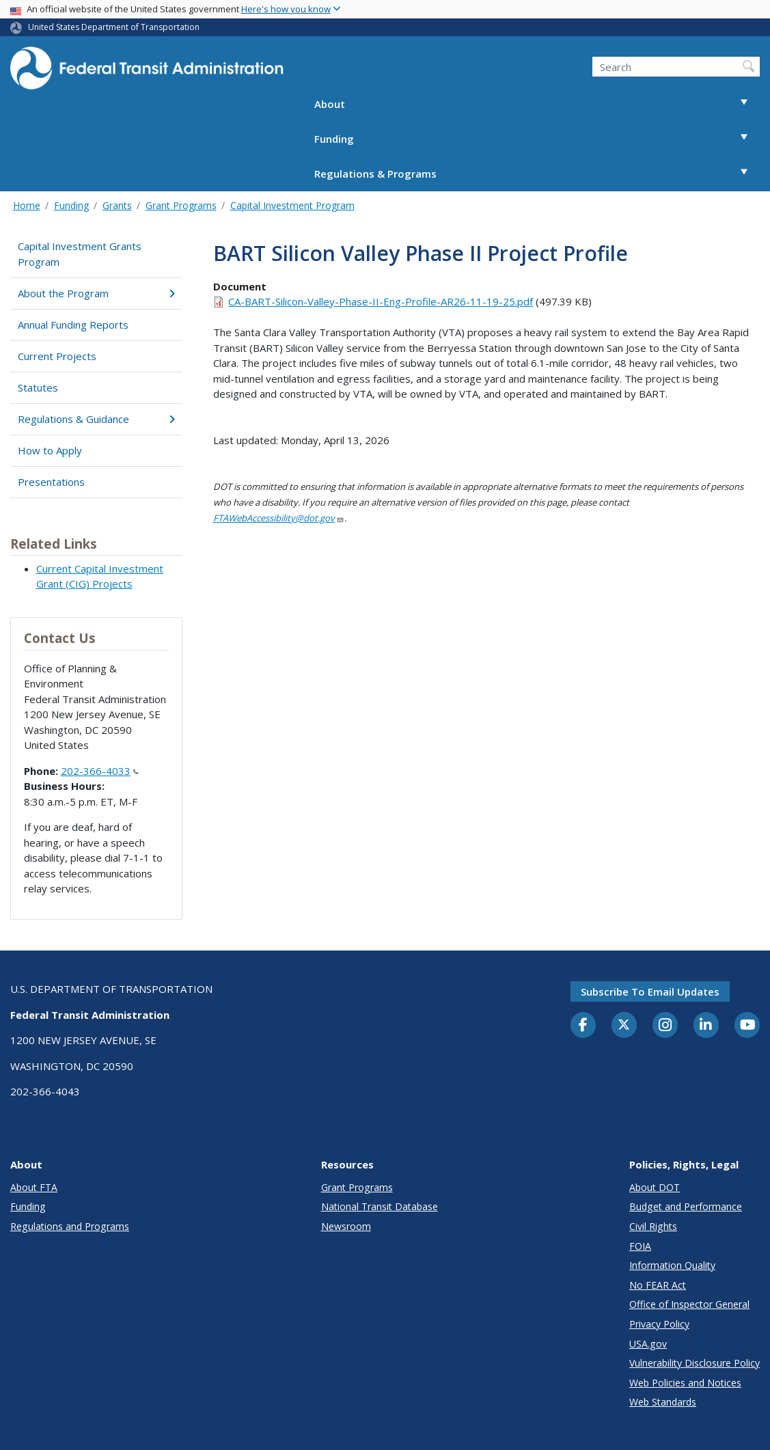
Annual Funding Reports (73, 324)
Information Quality (672, 1265)
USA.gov (648, 1343)
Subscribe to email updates (650, 991)
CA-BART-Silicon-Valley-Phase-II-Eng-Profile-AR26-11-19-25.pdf (380, 301)
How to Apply (50, 450)
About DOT (654, 1187)
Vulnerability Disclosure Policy (694, 1362)
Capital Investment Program (292, 205)
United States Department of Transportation (114, 27)
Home (26, 205)
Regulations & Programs (537, 173)
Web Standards (662, 1401)
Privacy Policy (659, 1323)
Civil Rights (653, 1226)
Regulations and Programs (69, 1226)
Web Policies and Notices (685, 1382)
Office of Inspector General (689, 1304)
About (537, 104)
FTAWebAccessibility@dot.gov (278, 518)
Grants (117, 205)
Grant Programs (181, 205)
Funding (537, 139)
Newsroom (346, 1226)
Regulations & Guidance (96, 419)
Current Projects (57, 356)
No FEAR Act (657, 1284)
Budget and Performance (685, 1206)
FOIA (640, 1246)
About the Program (96, 293)
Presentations (51, 482)
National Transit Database (379, 1206)
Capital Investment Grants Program (79, 254)
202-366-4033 (100, 771)
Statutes (38, 387)
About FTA (33, 1187)
